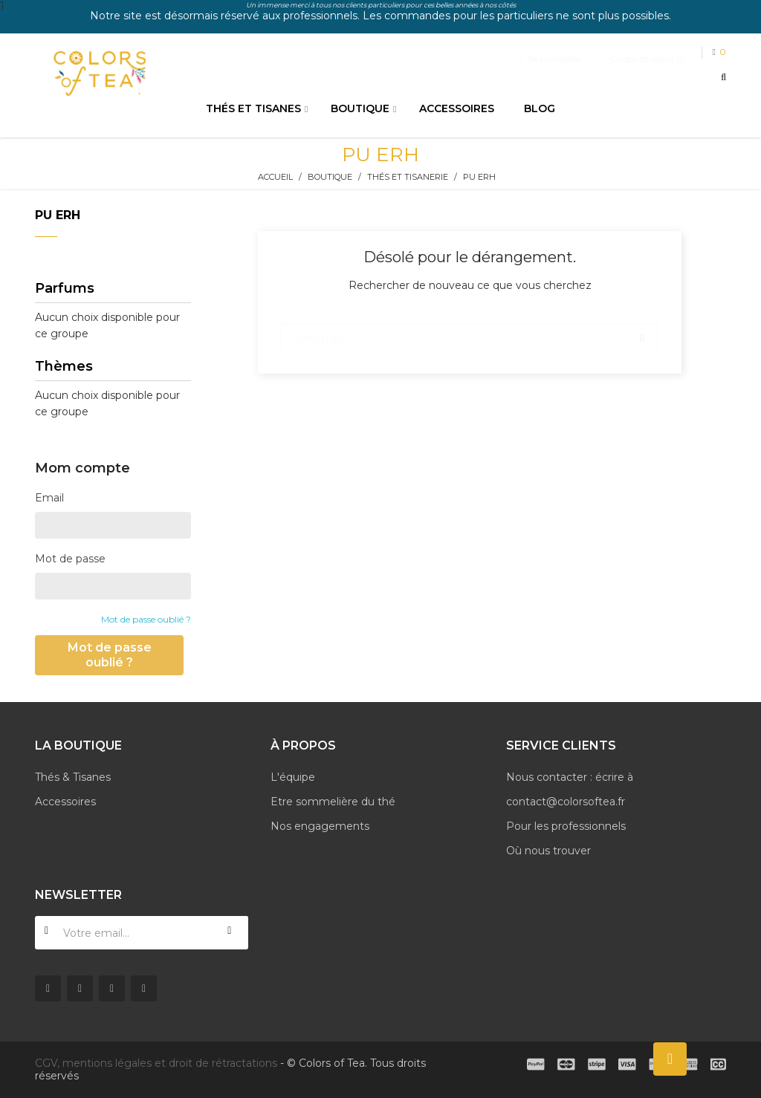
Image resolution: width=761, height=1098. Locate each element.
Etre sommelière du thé (333, 801)
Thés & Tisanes (73, 777)
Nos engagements (320, 826)
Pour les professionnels (566, 826)
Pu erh (57, 215)
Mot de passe (70, 558)
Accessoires (65, 801)
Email (49, 497)
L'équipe (293, 777)
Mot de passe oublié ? (146, 619)
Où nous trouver (548, 850)
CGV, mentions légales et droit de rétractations (156, 1063)
